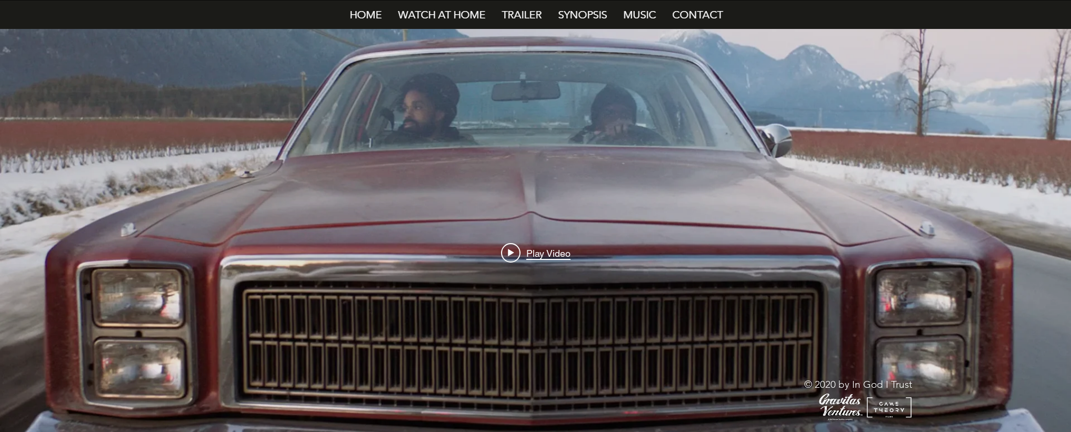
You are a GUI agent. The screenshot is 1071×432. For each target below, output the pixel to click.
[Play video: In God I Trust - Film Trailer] (535, 253)
